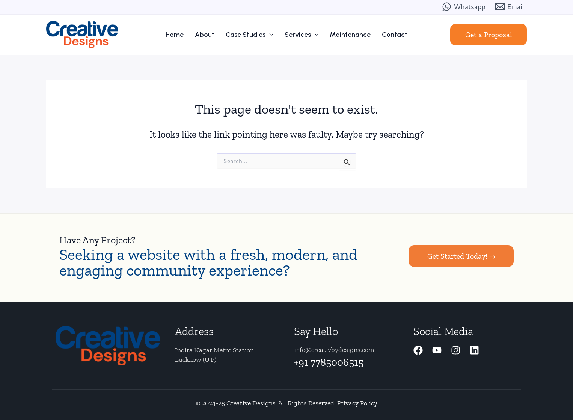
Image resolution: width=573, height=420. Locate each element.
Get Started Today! (461, 256)
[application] (269, 34)
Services (302, 34)
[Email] (510, 6)
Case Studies (249, 34)
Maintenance (350, 34)
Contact (394, 34)
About (204, 34)
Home (175, 34)
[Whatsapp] (463, 6)
